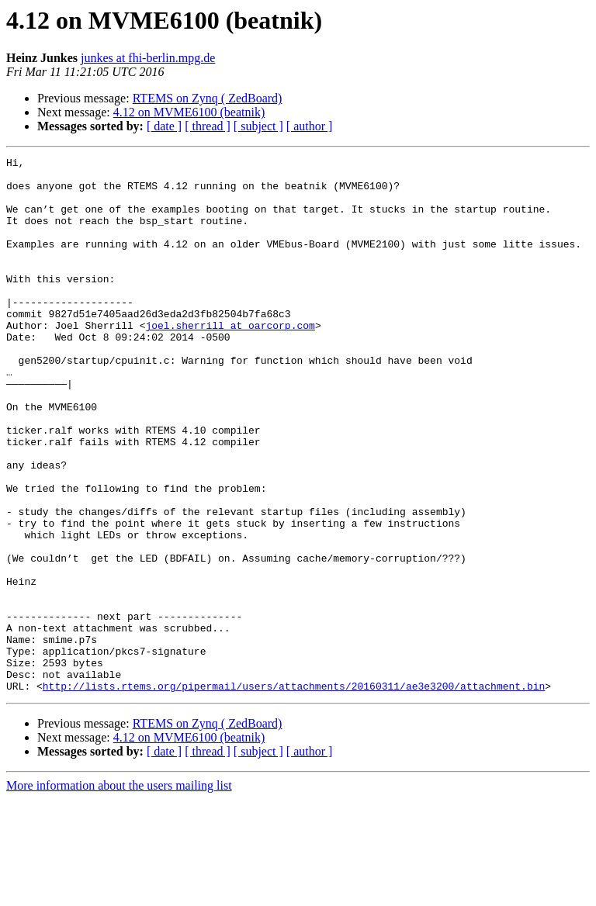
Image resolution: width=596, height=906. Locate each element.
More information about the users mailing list (119, 892)
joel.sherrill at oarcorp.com (229, 360)
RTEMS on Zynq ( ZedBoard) (207, 98)
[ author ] (309, 126)
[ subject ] (258, 126)
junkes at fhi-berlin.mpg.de (148, 57)
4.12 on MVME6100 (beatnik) (189, 112)
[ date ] (164, 126)
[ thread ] (207, 126)
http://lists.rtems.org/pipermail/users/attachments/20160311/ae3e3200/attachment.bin (294, 793)
